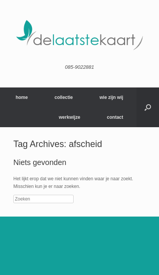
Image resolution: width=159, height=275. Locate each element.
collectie (64, 97)
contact (115, 117)
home (22, 97)
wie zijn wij (111, 97)
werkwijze (69, 117)
